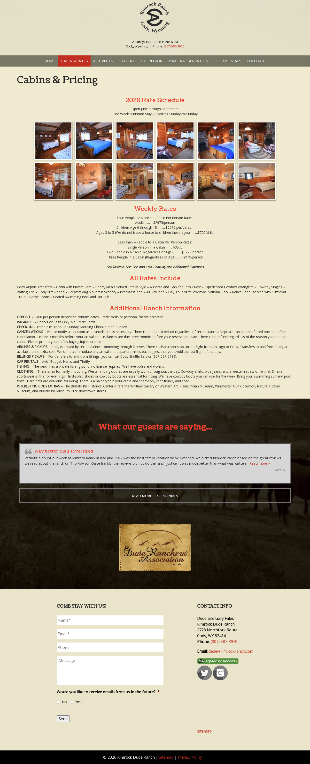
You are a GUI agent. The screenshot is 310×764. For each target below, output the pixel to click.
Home (50, 60)
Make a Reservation (188, 60)
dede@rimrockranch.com (231, 651)
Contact (256, 60)
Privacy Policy (190, 757)
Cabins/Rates (74, 60)
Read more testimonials (155, 495)
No (64, 701)
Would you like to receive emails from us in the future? (108, 692)
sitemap (204, 731)
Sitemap (166, 757)
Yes (78, 701)
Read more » (259, 463)
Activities (103, 60)
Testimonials (227, 60)
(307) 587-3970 (174, 46)
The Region (151, 60)
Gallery (126, 60)
